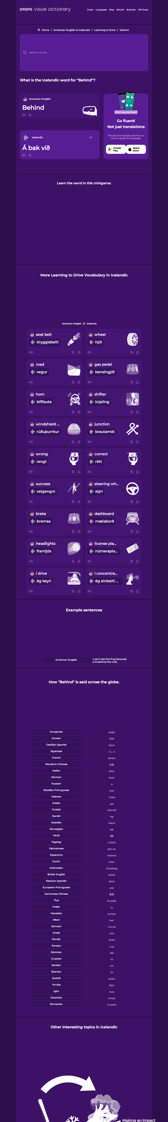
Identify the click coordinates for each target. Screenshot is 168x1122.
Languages (101, 9)
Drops (90, 9)
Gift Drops (143, 9)
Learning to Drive (104, 30)
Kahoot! (120, 9)
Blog (111, 9)
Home (45, 30)
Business (131, 9)
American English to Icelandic (71, 30)
